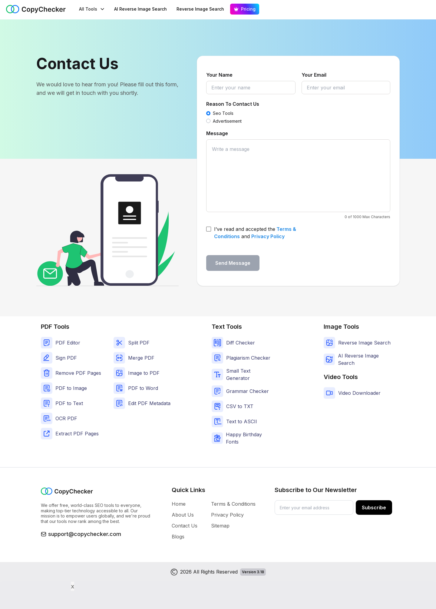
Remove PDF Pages (78, 373)
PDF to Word (143, 388)
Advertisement (227, 121)
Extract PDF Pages (77, 434)
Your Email (314, 75)
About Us (183, 515)
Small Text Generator (238, 374)
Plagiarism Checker (248, 358)
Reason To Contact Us (232, 104)
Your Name (219, 75)
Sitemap (220, 526)
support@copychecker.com (84, 534)
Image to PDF (144, 373)
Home (179, 504)
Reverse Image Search (200, 9)
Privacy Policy (268, 236)
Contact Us (184, 526)
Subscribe (374, 507)
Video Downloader (359, 393)
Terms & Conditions (233, 504)
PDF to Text (69, 403)
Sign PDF (66, 358)
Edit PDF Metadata (149, 403)
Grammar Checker (247, 391)
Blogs (178, 537)
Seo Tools (223, 113)
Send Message (232, 263)
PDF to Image (71, 388)
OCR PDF (66, 418)
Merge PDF (141, 358)
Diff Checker (240, 343)
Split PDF (139, 343)
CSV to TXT (239, 406)
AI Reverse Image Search (140, 9)
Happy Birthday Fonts (244, 438)
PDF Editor (67, 343)
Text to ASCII (241, 421)
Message (217, 133)
